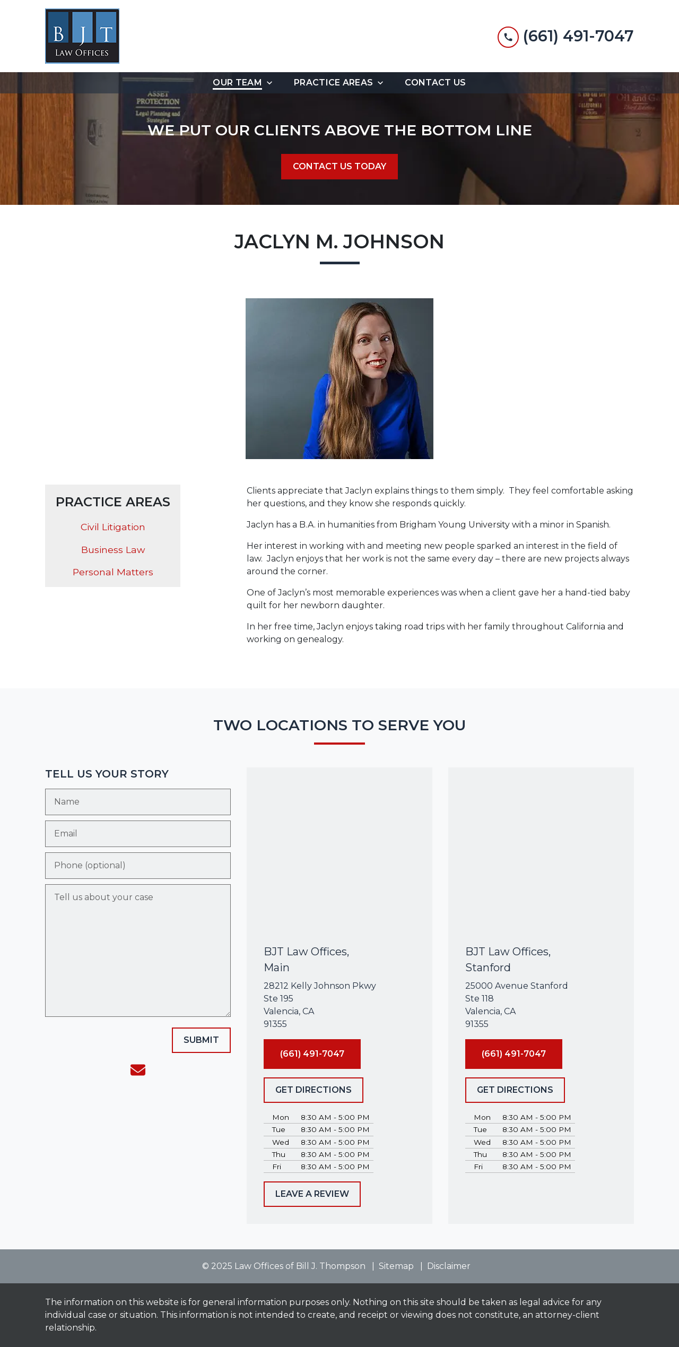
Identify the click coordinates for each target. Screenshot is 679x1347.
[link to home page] (82, 36)
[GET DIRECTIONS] (313, 1090)
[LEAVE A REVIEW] (312, 1194)
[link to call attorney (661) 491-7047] (566, 35)
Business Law (113, 549)
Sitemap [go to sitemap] (396, 1266)
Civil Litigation (113, 526)
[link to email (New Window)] (137, 1069)
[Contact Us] (435, 82)
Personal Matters (113, 571)
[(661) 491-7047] (312, 1054)
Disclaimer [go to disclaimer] (449, 1266)
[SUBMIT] (201, 1040)
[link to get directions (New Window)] (339, 1005)
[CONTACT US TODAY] (339, 166)
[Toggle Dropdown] (272, 82)
